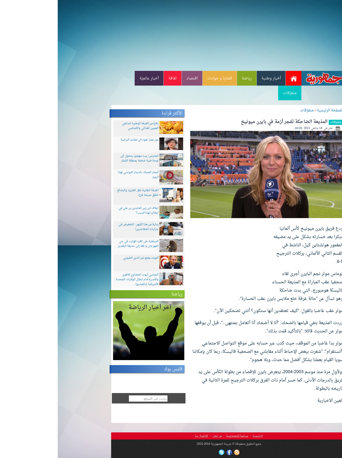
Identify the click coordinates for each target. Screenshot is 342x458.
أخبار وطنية (213, 78)
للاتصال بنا (143, 436)
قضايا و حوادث (162, 78)
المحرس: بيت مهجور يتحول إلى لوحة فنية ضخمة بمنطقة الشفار (81, 158)
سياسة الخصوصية (179, 436)
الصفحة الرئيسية (272, 110)
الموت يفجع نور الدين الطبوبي (83, 258)
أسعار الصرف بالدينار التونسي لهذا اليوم (80, 175)
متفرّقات (232, 93)
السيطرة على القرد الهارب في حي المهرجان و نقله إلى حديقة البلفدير (80, 244)
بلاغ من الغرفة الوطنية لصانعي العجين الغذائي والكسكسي (82, 126)
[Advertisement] (171, 35)
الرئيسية (200, 436)
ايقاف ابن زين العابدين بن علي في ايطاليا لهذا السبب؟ (81, 210)
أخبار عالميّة (91, 78)
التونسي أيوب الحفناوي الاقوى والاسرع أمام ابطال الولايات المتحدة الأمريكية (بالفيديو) (79, 279)
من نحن (159, 436)
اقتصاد (134, 78)
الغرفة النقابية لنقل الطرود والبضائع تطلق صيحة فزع (80, 193)
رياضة (189, 78)
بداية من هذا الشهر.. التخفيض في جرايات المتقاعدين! (81, 227)
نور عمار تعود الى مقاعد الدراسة (82, 139)
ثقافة (115, 78)
